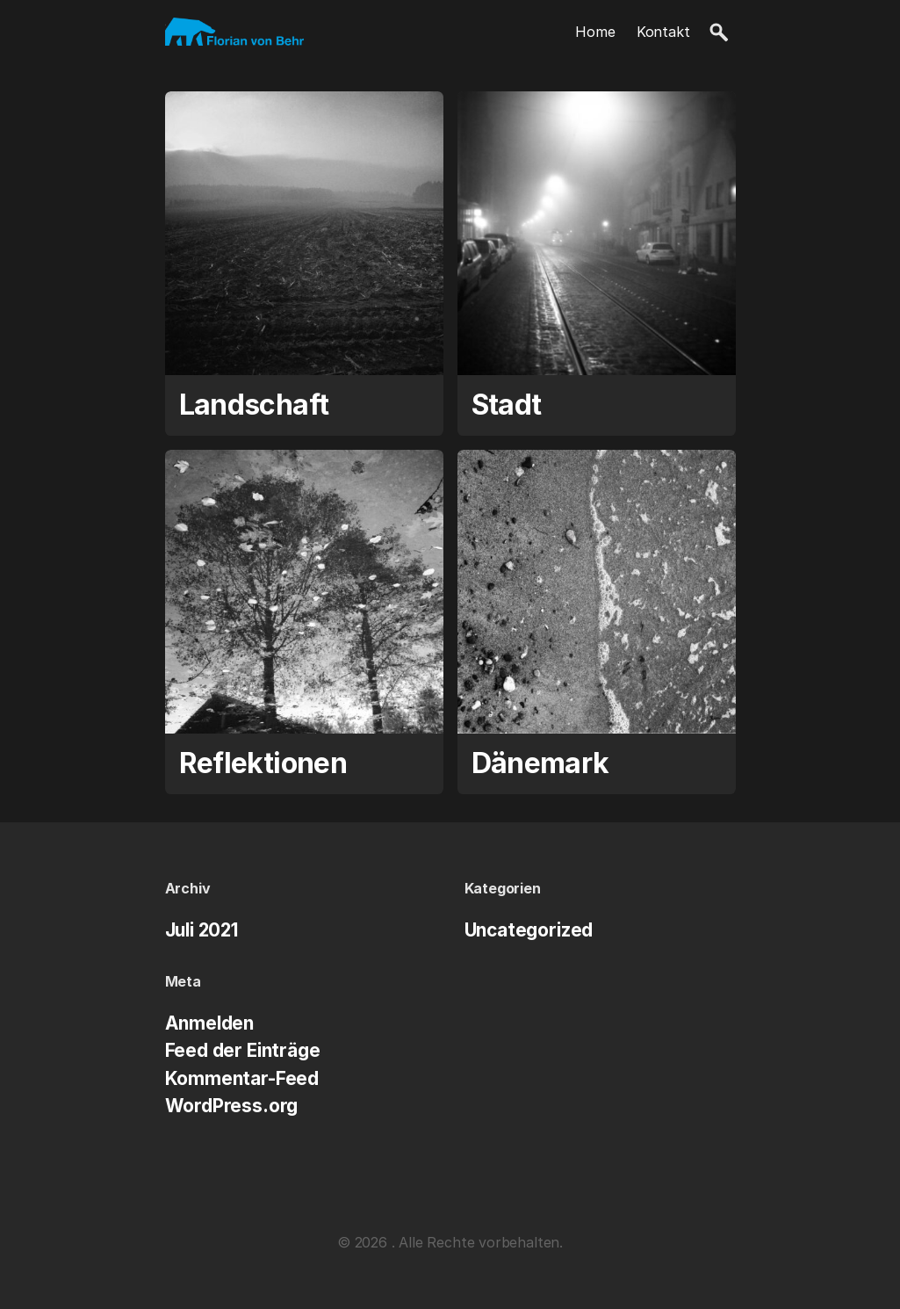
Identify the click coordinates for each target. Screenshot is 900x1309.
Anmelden (210, 1023)
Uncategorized (529, 930)
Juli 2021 (201, 930)
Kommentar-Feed (242, 1078)
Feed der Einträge (242, 1050)
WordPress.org (232, 1106)
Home (595, 31)
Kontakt (663, 31)
